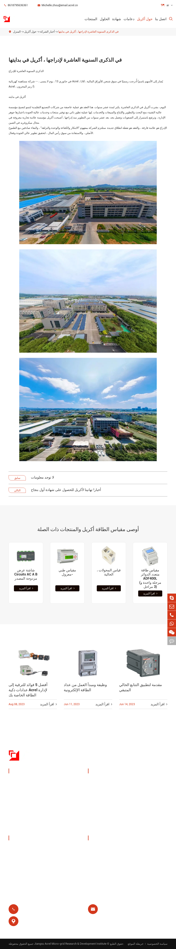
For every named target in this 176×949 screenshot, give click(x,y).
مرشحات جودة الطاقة (27, 821)
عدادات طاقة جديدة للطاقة (30, 813)
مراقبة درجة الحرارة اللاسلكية (145, 782)
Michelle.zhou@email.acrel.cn (57, 5)
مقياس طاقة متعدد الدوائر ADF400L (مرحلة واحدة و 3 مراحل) (150, 578)
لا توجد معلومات (42, 477)
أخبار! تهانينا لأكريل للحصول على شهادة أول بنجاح (66, 490)
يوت (135, 793)
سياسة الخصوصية (157, 943)
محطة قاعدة (100, 801)
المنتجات (91, 19)
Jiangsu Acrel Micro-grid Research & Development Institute (70, 943)
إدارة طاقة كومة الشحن (107, 780)
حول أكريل (144, 19)
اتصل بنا (161, 19)
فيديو (95, 855)
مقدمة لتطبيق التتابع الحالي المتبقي (140, 687)
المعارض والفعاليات (25, 855)
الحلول (105, 19)
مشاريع (17, 872)
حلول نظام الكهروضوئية (107, 793)
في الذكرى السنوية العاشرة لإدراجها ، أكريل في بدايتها (88, 31)
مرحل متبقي (100, 809)
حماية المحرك (141, 801)
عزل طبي (139, 809)
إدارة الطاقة (20, 788)
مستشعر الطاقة (23, 796)
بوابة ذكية (19, 805)
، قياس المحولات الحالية (109, 572)
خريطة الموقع (136, 943)
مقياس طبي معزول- (67, 572)
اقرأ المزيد (26, 588)
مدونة (95, 872)
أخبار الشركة (47, 31)
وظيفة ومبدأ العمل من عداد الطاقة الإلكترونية (85, 687)
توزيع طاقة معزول (24, 829)
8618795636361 (15, 5)
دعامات (129, 19)
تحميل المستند (101, 847)
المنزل (17, 31)
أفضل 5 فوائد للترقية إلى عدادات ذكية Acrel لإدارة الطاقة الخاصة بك (28, 690)
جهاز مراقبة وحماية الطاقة (29, 780)
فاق (94, 863)
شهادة (116, 19)
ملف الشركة (21, 847)
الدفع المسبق (100, 818)
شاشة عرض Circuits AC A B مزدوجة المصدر (25, 574)
